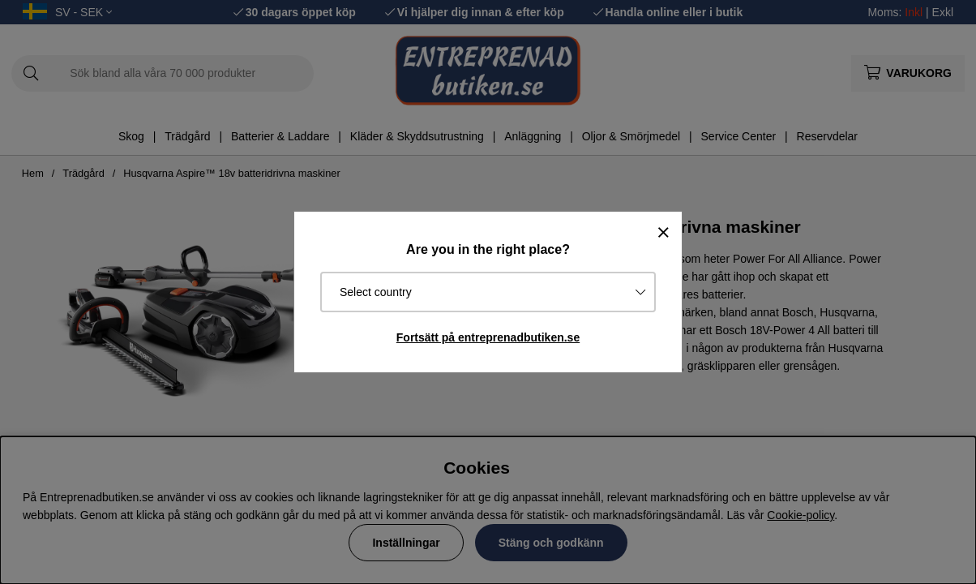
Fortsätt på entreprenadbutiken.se (488, 337)
